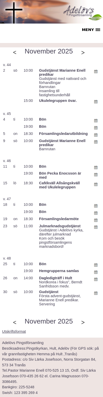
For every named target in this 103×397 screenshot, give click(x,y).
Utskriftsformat (14, 331)
